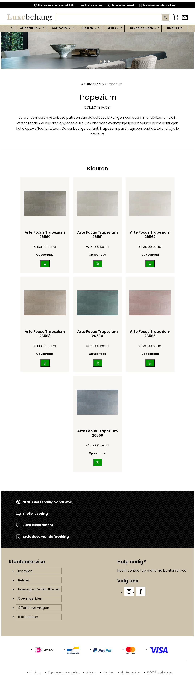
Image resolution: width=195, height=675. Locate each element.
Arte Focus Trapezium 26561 (97, 234)
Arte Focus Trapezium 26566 (97, 433)
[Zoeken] (109, 17)
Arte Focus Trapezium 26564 (97, 333)
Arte (89, 84)
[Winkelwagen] (175, 17)
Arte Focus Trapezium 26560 (45, 234)
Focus (99, 84)
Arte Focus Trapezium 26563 (45, 333)
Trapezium (114, 84)
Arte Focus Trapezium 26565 (150, 333)
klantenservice (174, 570)
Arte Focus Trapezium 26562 (150, 234)
